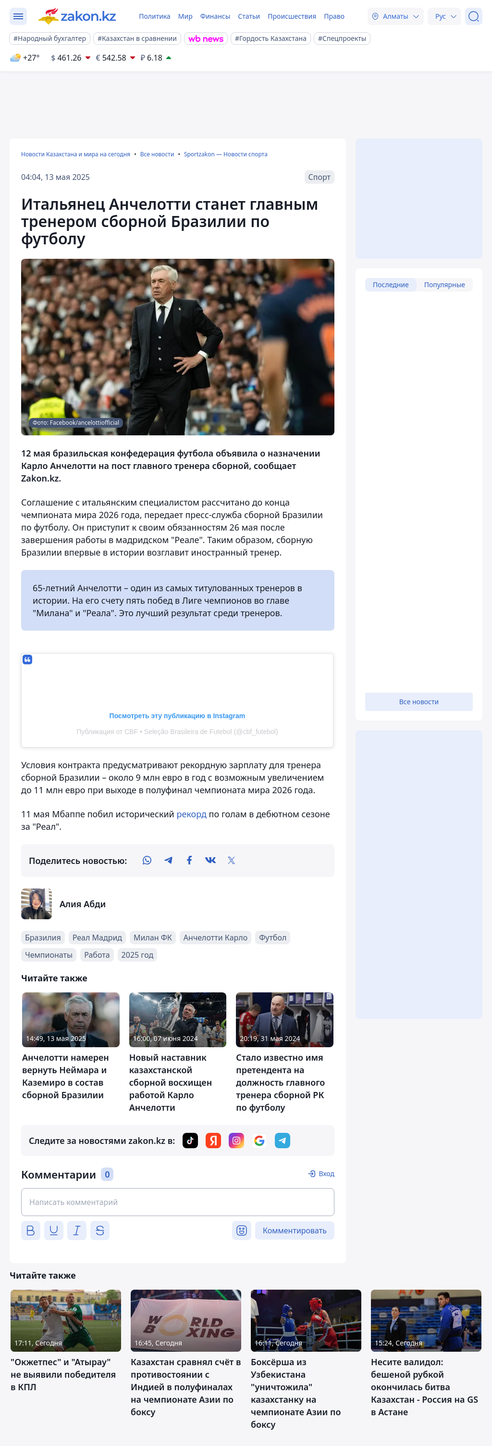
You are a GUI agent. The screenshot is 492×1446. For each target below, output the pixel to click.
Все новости (157, 154)
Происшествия (292, 16)
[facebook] (189, 860)
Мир (185, 16)
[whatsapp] (147, 860)
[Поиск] (473, 16)
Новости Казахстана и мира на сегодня (75, 154)
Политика (155, 16)
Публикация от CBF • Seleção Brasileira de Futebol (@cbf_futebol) (177, 732)
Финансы (215, 16)
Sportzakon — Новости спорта (226, 154)
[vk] (210, 860)
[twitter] (231, 860)
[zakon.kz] (77, 16)
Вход (326, 1173)
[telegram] (168, 860)
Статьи (249, 16)
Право (334, 16)
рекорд (192, 814)
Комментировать (295, 1230)
